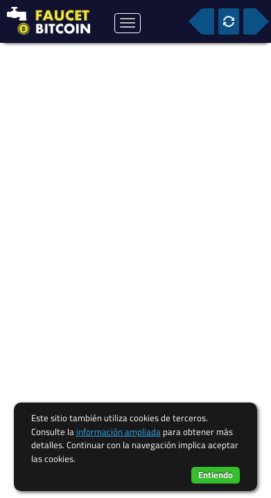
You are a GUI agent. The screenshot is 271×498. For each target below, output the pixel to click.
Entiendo (215, 474)
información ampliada (118, 432)
